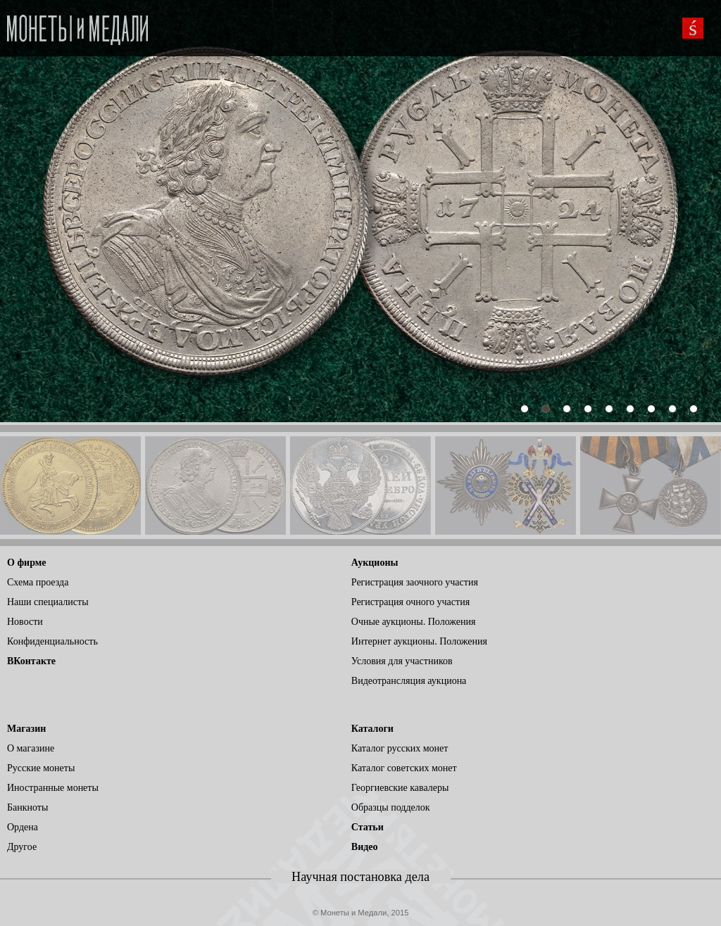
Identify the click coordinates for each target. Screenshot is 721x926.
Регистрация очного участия (410, 602)
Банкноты (27, 807)
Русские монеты (41, 768)
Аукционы (375, 562)
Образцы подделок (390, 807)
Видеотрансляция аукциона (409, 681)
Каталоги (372, 728)
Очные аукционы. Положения (413, 621)
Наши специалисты (48, 602)
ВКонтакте (31, 661)
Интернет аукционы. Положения (419, 641)
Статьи (367, 827)
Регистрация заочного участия (414, 582)
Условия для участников (402, 661)
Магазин (26, 728)
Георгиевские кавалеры (400, 787)
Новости (25, 621)
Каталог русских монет (400, 748)
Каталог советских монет (404, 768)
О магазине (30, 748)
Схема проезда (37, 582)
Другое (22, 847)
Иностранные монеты (53, 787)
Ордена (22, 827)
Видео (364, 847)
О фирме (26, 562)
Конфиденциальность (52, 641)
